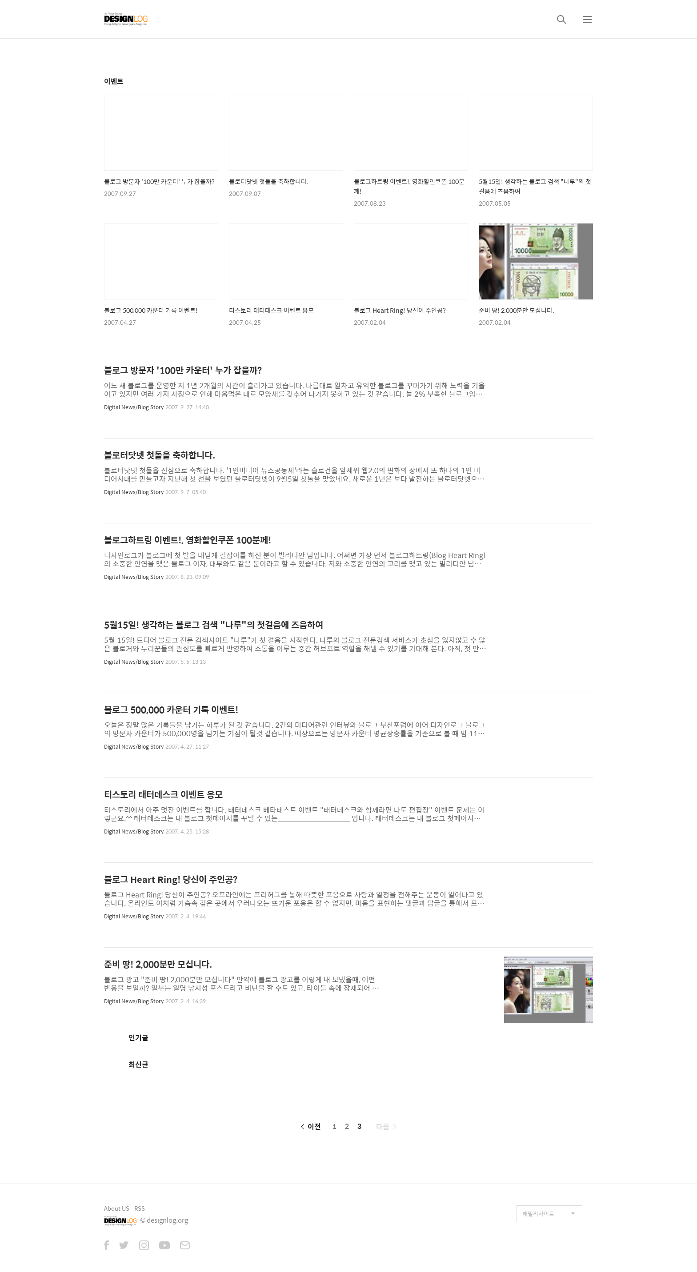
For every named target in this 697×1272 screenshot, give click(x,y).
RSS (139, 1208)
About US (116, 1208)
